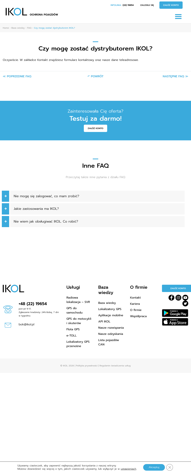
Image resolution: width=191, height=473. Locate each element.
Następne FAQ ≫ (175, 76)
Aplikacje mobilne (110, 315)
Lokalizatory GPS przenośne (78, 344)
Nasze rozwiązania (111, 328)
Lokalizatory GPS (109, 309)
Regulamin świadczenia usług (115, 365)
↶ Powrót (95, 76)
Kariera (135, 304)
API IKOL (104, 321)
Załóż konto (171, 5)
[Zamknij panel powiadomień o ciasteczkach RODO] (169, 467)
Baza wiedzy (107, 303)
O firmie (136, 310)
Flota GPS (73, 329)
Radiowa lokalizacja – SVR (78, 299)
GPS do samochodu (74, 310)
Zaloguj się (147, 5)
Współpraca (138, 316)
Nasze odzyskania (110, 334)
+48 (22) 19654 (33, 304)
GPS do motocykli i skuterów (78, 321)
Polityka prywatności (86, 365)
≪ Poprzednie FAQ (17, 76)
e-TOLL (71, 335)
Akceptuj (154, 467)
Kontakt (135, 297)
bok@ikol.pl (26, 324)
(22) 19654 (128, 5)
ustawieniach (128, 469)
